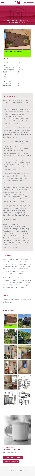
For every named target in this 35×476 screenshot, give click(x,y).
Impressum (13, 470)
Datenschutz (23, 470)
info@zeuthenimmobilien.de (13, 457)
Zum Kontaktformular (11, 461)
